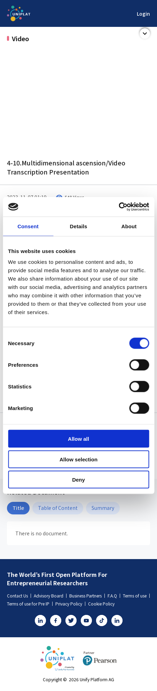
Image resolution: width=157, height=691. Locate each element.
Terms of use (136, 596)
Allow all (78, 439)
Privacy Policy (70, 604)
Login (143, 13)
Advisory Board (50, 596)
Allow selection (78, 459)
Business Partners (87, 596)
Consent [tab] (28, 226)
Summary (103, 507)
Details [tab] (78, 226)
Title (18, 507)
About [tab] (129, 226)
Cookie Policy (101, 604)
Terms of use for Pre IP (30, 604)
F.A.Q (114, 596)
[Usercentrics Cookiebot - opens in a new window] (118, 206)
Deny (78, 480)
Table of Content (58, 507)
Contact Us (19, 596)
